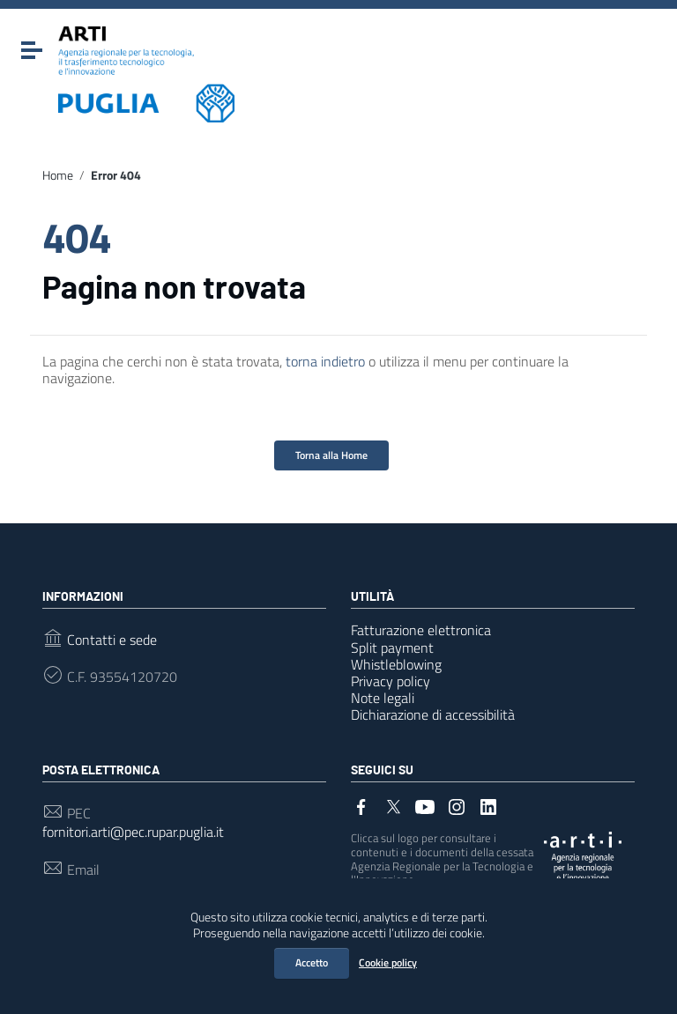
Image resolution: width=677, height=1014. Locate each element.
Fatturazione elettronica (421, 629)
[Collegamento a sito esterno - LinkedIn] (488, 805)
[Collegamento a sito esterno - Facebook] (361, 805)
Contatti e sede (112, 640)
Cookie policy (388, 962)
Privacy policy (390, 681)
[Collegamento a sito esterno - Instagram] (456, 805)
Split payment (392, 647)
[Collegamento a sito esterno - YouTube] (424, 805)
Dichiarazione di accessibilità (433, 714)
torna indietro (325, 361)
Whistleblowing (396, 664)
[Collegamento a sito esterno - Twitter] (393, 805)
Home (57, 175)
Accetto (311, 962)
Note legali (382, 697)
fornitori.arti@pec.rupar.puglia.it (133, 832)
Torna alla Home (331, 455)
